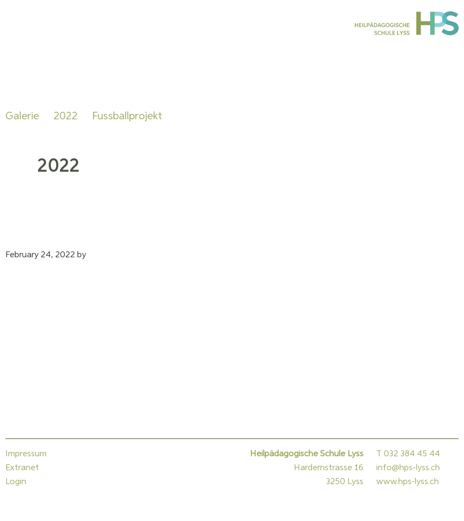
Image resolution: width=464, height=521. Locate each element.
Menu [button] (18, 23)
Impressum (26, 454)
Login (15, 482)
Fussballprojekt (127, 116)
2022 (66, 116)
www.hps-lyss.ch (407, 482)
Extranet (22, 468)
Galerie (22, 116)
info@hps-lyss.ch (408, 468)
